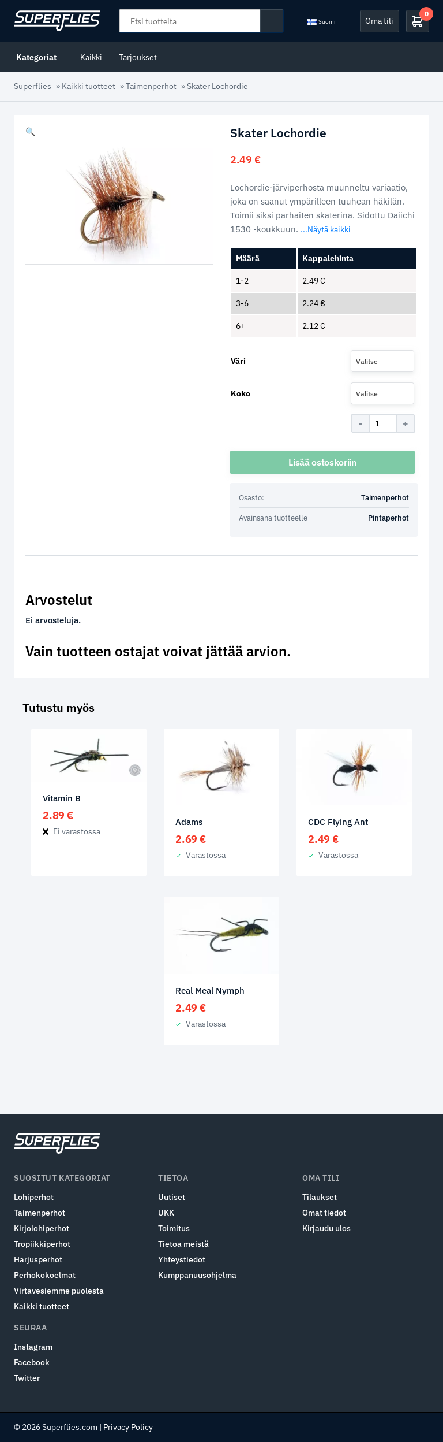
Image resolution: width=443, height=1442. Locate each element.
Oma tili (379, 21)
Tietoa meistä (183, 1244)
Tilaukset (319, 1197)
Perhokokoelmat (45, 1275)
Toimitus (174, 1228)
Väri (238, 361)
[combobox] (382, 361)
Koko (240, 393)
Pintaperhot (388, 518)
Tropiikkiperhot (42, 1244)
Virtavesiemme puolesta (59, 1290)
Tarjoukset (138, 56)
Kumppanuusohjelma (197, 1275)
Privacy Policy (128, 1427)
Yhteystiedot (181, 1259)
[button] (30, 132)
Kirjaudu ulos (326, 1228)
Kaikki (91, 56)
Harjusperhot (38, 1259)
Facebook (32, 1362)
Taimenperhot (151, 86)
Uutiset (171, 1197)
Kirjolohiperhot (41, 1228)
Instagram (33, 1346)
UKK (166, 1212)
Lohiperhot (34, 1197)
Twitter (27, 1378)
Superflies (32, 86)
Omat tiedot (324, 1212)
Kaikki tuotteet (88, 86)
